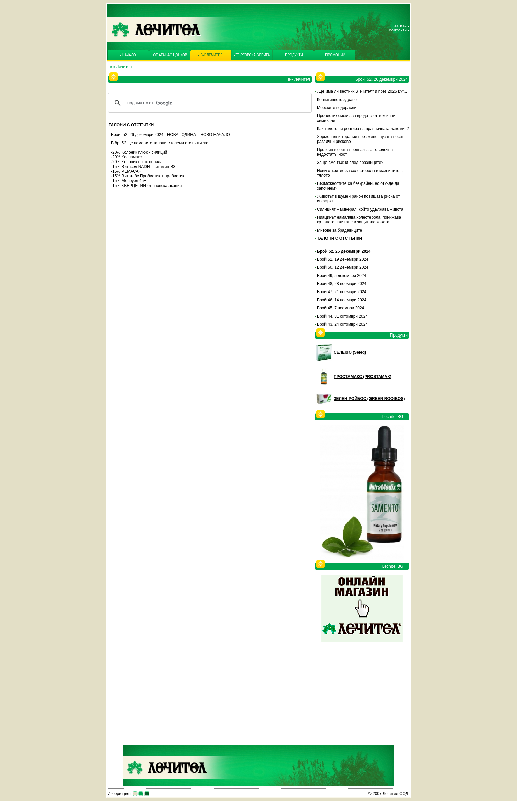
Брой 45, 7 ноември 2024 (340, 308)
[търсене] (208, 103)
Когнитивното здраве (337, 99)
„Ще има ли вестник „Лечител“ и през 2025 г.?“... (362, 91)
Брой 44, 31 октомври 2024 (342, 316)
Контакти (398, 30)
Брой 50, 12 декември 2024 (342, 267)
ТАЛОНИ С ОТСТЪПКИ (339, 238)
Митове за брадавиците (339, 230)
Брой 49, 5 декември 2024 (341, 275)
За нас (400, 25)
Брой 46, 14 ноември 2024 (341, 300)
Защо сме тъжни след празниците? (350, 162)
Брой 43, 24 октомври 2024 (342, 324)
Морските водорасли (336, 107)
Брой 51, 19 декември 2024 (342, 259)
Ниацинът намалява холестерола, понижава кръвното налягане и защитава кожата (359, 219)
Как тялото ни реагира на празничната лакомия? (363, 128)
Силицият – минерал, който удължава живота (360, 209)
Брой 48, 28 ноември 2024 (341, 283)
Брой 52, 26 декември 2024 (344, 251)
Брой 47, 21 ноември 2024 (341, 291)
